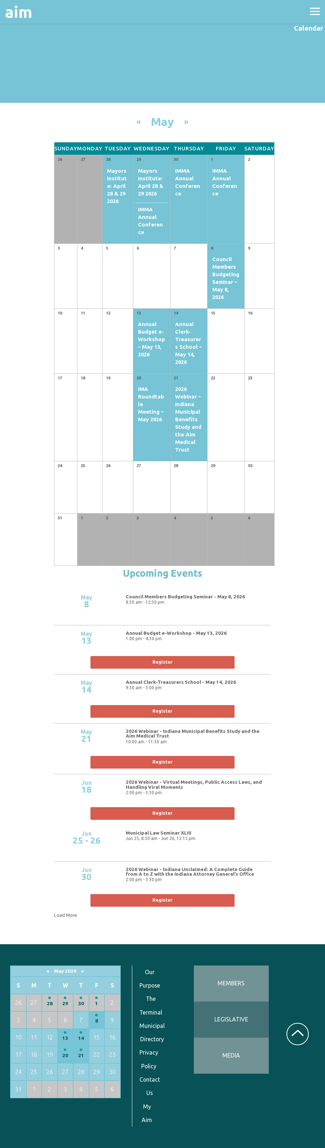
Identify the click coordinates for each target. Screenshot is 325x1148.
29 (65, 1003)
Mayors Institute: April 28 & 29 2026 (117, 186)
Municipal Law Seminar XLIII (158, 833)
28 (50, 1003)
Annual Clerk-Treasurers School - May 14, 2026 (181, 682)
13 (65, 1038)
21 (81, 1055)
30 (81, 1003)
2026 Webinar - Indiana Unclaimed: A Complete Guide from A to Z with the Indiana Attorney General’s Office (190, 872)
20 (65, 1055)
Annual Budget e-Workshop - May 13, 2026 (176, 633)
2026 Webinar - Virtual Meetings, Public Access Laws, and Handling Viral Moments (194, 784)
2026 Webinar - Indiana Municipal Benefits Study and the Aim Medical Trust (192, 734)
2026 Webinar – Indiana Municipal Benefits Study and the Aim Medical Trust (188, 419)
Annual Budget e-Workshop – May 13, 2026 (151, 339)
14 (81, 1038)
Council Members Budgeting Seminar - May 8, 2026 (185, 596)
